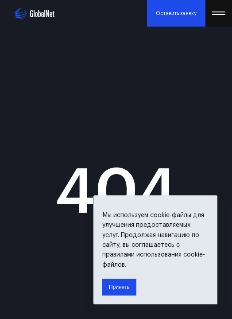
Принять (119, 287)
